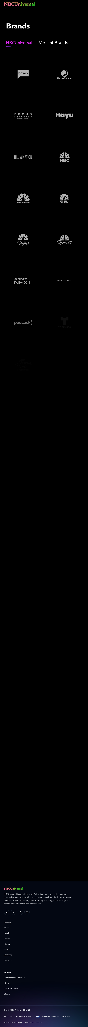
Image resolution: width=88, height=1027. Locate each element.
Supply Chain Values (33, 1023)
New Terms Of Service (13, 1023)
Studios (43, 994)
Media (43, 983)
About (43, 928)
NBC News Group (43, 989)
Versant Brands (53, 43)
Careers (43, 939)
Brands (43, 933)
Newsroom (43, 960)
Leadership (43, 955)
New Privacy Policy (24, 1016)
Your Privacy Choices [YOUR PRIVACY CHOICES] (50, 1016)
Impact (43, 949)
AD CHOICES (8, 1016)
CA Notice (66, 1016)
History (43, 944)
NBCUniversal (19, 43)
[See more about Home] (28, 4)
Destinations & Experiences (43, 978)
